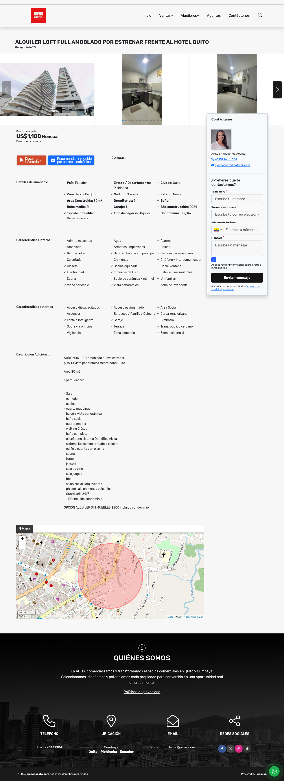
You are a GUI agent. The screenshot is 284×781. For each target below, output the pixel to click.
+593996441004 (226, 159)
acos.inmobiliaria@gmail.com (173, 747)
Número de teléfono (225, 222)
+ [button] (22, 539)
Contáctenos (239, 15)
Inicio (146, 15)
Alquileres (189, 15)
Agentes (214, 15)
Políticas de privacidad (142, 692)
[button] (123, 120)
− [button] (22, 545)
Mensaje (217, 237)
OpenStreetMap (194, 617)
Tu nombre (219, 191)
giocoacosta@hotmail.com (232, 165)
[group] (47, 89)
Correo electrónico (224, 207)
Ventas (164, 15)
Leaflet (170, 617)
